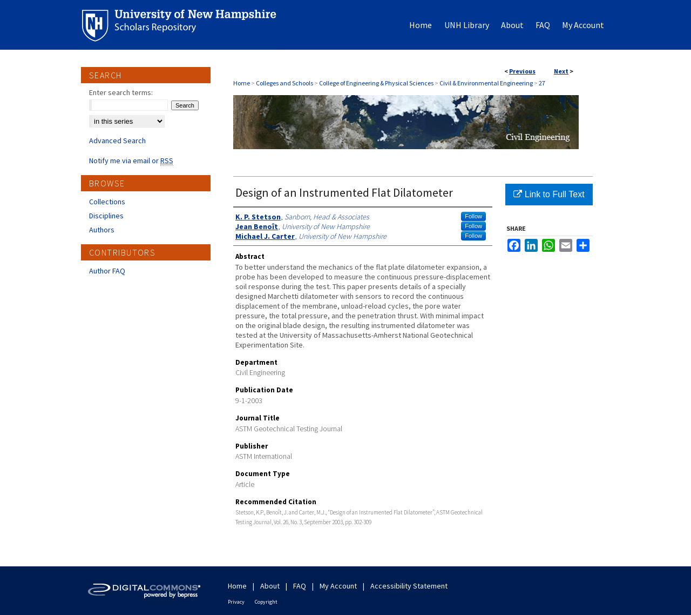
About (270, 586)
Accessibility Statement (409, 586)
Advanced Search (117, 140)
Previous (522, 71)
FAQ (299, 586)
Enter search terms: (121, 92)
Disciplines (106, 215)
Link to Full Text (548, 194)
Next (561, 71)
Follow (473, 216)
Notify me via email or (131, 160)
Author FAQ (107, 271)
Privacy (236, 601)
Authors (101, 230)
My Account (338, 586)
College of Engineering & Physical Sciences (376, 83)
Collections (107, 201)
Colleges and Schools (284, 83)
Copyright (266, 601)
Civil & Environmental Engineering (486, 83)
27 (542, 83)
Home (241, 83)
